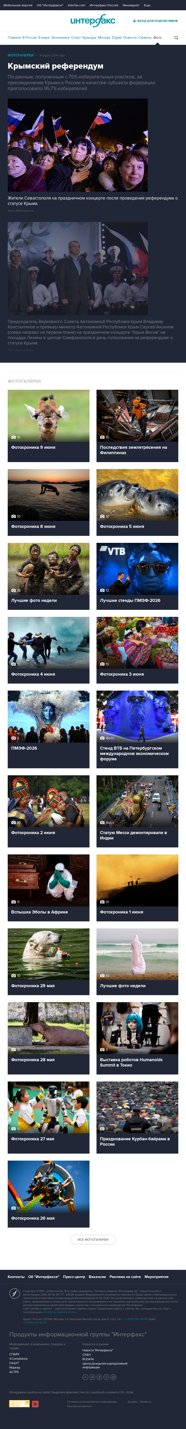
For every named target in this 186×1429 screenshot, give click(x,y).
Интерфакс (93, 21)
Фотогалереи (21, 55)
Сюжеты (145, 37)
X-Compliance (18, 1359)
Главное (14, 37)
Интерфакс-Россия (104, 5)
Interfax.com (76, 5)
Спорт (76, 37)
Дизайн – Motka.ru (139, 1402)
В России (29, 37)
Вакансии (97, 1277)
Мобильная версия (18, 5)
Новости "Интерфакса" (97, 1350)
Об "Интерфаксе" (50, 5)
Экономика (60, 37)
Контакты (16, 1277)
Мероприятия (156, 1277)
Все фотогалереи (93, 1240)
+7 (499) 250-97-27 (34, 1322)
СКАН (86, 1355)
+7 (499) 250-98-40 (136, 1319)
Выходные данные (79, 1406)
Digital (117, 37)
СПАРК (14, 1354)
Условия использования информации (92, 1402)
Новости (130, 37)
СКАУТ (14, 1363)
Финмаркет (131, 5)
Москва (104, 37)
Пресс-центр (74, 1277)
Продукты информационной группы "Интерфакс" (78, 1334)
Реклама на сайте (125, 1277)
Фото (157, 37)
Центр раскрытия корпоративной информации (104, 1365)
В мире (44, 37)
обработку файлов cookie (59, 1312)
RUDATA (88, 1359)
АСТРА (14, 1372)
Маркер (14, 1367)
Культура (89, 37)
